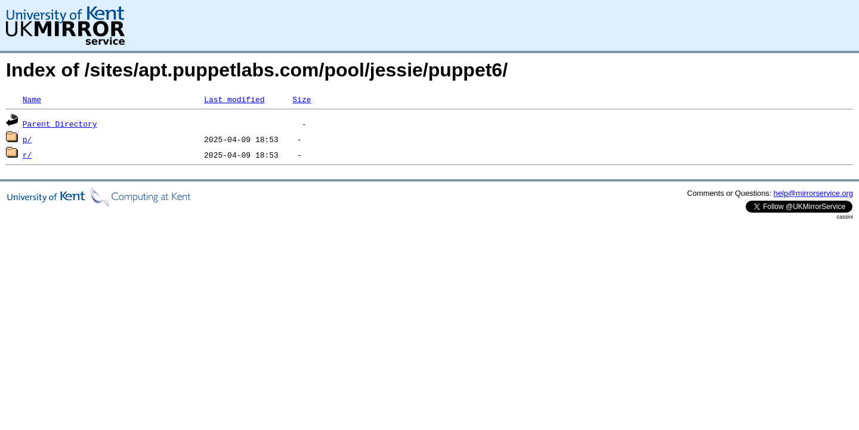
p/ (27, 139)
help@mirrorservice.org (813, 193)
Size (301, 99)
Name (32, 99)
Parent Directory (60, 123)
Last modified (234, 99)
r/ (27, 154)
